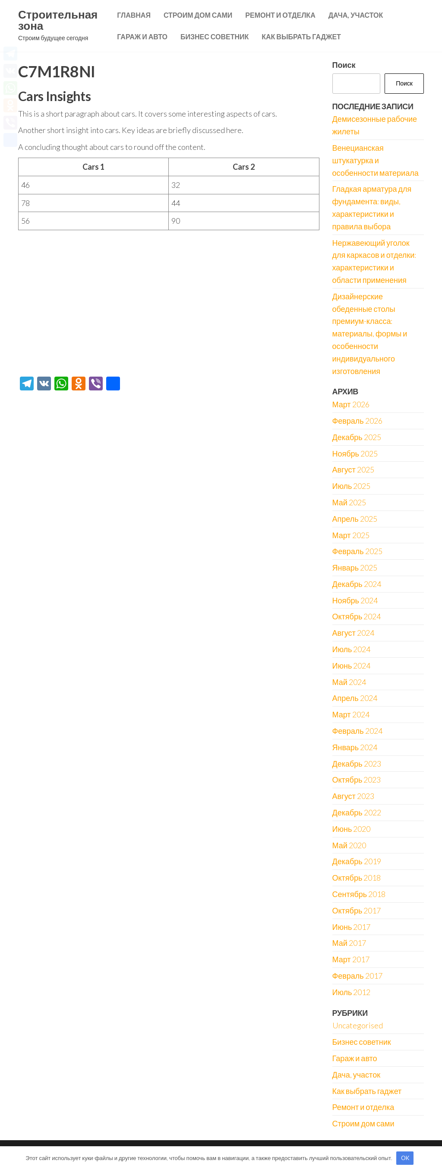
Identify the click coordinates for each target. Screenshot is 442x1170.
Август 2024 (353, 632)
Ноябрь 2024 (355, 600)
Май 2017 (349, 943)
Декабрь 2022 (356, 812)
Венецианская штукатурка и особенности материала (375, 160)
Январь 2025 (355, 567)
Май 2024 (349, 682)
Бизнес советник (214, 36)
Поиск (344, 65)
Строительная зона (58, 19)
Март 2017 (350, 959)
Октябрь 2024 (356, 616)
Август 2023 (353, 796)
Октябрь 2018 (356, 877)
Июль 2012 (351, 992)
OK (405, 1157)
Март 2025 (350, 535)
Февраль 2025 (357, 551)
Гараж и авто (142, 36)
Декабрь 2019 (356, 861)
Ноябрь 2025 (355, 453)
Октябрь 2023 (356, 779)
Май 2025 (349, 502)
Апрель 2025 (354, 518)
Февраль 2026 (357, 420)
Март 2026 (350, 404)
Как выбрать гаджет (301, 36)
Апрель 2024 (354, 698)
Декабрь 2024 (356, 584)
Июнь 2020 (351, 829)
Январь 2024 (355, 747)
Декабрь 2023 (356, 763)
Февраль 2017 (357, 975)
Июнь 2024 (351, 665)
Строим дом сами (198, 15)
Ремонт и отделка (280, 15)
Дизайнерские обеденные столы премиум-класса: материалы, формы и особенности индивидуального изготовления (369, 334)
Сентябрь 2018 (359, 894)
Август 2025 (353, 469)
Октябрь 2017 (356, 910)
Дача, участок (355, 15)
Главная (134, 15)
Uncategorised (357, 1025)
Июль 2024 (351, 649)
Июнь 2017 (351, 927)
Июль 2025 (351, 486)
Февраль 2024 (357, 731)
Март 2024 (350, 714)
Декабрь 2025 (356, 437)
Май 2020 (349, 845)
